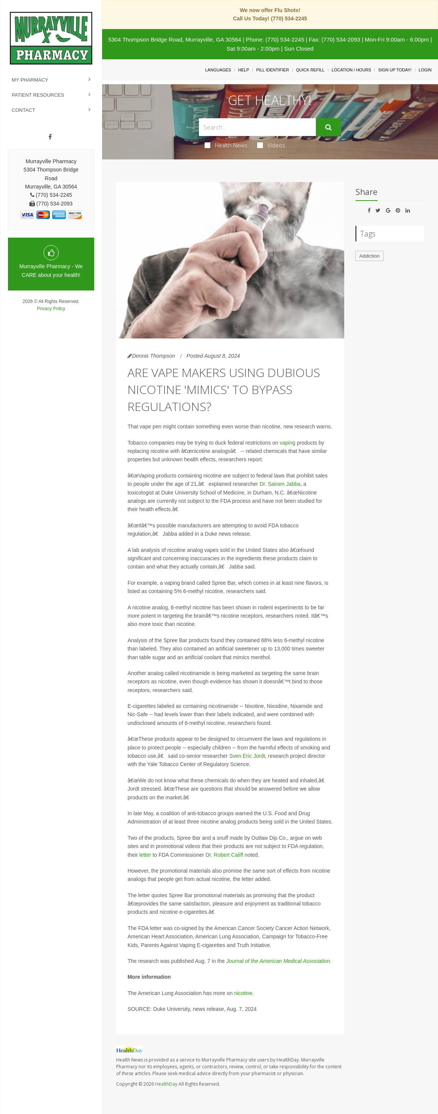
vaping (287, 443)
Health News (226, 145)
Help (243, 70)
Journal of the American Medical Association (278, 961)
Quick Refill (310, 70)
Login (425, 70)
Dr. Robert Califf (224, 855)
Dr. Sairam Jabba (279, 484)
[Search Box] (257, 127)
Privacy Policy (51, 308)
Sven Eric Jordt (247, 756)
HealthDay (166, 1084)
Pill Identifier (272, 70)
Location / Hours (351, 70)
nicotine (243, 993)
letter (145, 855)
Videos (271, 145)
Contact (23, 110)
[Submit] (328, 127)
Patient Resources (38, 95)
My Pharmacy (30, 80)
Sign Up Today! (395, 70)
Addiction (369, 256)
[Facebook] (50, 137)
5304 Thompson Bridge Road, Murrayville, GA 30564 (174, 39)
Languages (218, 70)
